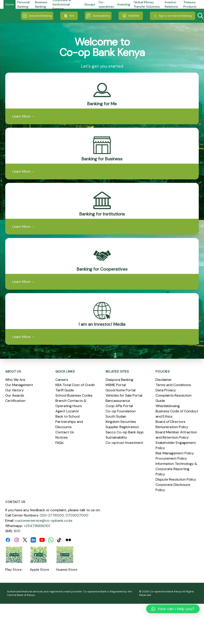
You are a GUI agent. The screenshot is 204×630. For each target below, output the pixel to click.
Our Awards (14, 395)
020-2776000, (52, 515)
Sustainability (98, 16)
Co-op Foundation (121, 411)
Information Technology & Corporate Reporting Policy (176, 468)
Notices (61, 437)
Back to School (67, 416)
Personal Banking (23, 4)
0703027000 (77, 515)
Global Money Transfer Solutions (147, 4)
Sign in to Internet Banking (173, 16)
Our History (14, 390)
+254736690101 (37, 525)
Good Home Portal (120, 390)
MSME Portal (116, 385)
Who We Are (15, 379)
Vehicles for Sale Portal (124, 395)
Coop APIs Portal (119, 406)
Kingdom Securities (121, 421)
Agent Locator (67, 411)
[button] (173, 608)
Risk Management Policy (175, 453)
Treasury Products (190, 4)
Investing (123, 4)
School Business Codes (73, 395)
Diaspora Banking (119, 379)
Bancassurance (118, 400)
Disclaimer (164, 379)
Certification (15, 400)
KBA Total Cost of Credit (75, 385)
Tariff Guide (64, 390)
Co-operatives (106, 4)
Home (9, 4)
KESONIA (130, 16)
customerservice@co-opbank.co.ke (43, 520)
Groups (89, 4)
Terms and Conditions (173, 385)
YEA (69, 16)
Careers (61, 379)
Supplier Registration (122, 427)
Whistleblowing (168, 406)
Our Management (19, 385)
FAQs (59, 442)
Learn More (23, 116)
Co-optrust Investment (124, 442)
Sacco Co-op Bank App (125, 432)
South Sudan (116, 416)
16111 (17, 531)
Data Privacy (166, 390)
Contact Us (64, 432)
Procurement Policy (171, 458)
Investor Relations (171, 4)
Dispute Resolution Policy (176, 479)
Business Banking (41, 4)
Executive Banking (37, 16)
